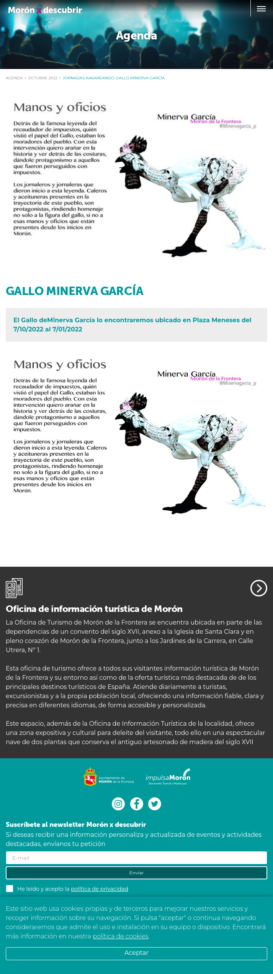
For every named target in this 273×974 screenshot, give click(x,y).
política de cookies (120, 936)
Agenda (14, 77)
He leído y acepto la (72, 889)
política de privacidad (99, 888)
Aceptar (136, 952)
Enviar (136, 873)
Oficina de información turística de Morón (94, 608)
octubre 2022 (43, 77)
